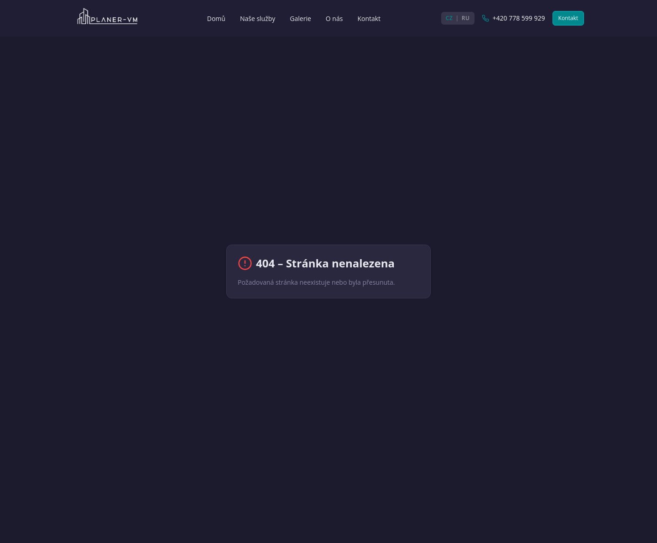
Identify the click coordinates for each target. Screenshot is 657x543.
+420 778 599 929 (513, 18)
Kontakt (568, 18)
